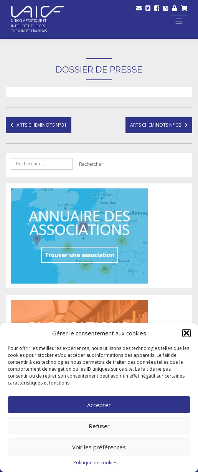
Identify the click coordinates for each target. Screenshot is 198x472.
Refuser (99, 426)
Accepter (99, 405)
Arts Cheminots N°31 (41, 125)
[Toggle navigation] (179, 21)
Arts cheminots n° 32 (156, 125)
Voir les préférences (99, 447)
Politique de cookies (95, 462)
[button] (186, 333)
